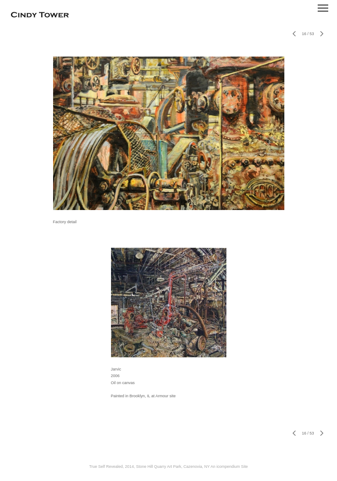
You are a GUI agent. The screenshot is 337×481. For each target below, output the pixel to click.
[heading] (40, 15)
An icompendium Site (229, 466)
